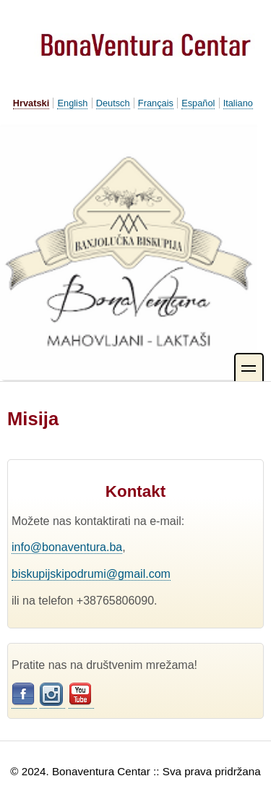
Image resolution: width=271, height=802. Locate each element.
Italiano (238, 103)
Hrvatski (31, 103)
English (72, 103)
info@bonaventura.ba (67, 547)
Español (198, 103)
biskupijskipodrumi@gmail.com (91, 574)
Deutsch (113, 103)
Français (155, 103)
